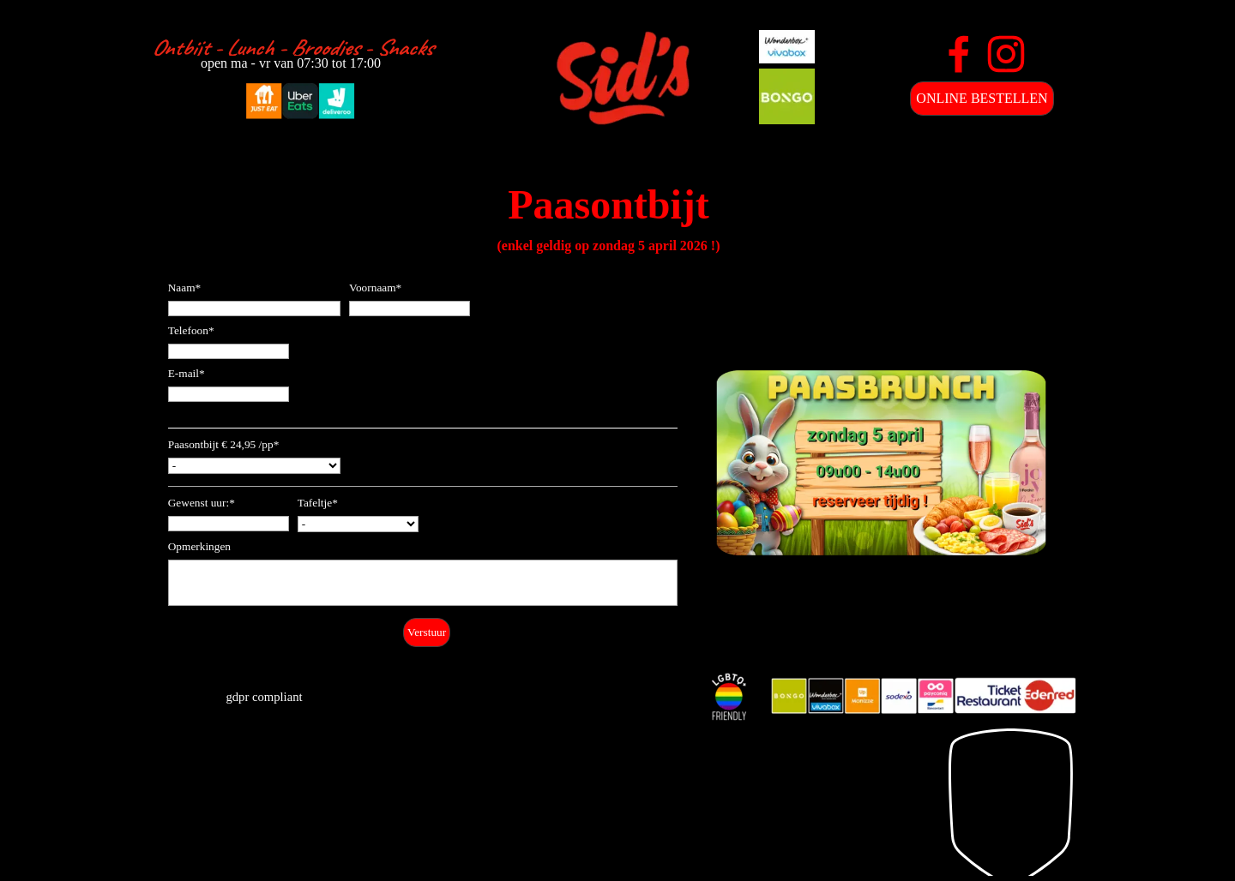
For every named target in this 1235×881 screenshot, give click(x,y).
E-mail (186, 373)
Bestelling (191, 420)
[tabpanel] (291, 47)
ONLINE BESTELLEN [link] (981, 98)
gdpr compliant (264, 697)
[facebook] (958, 54)
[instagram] (1006, 54)
